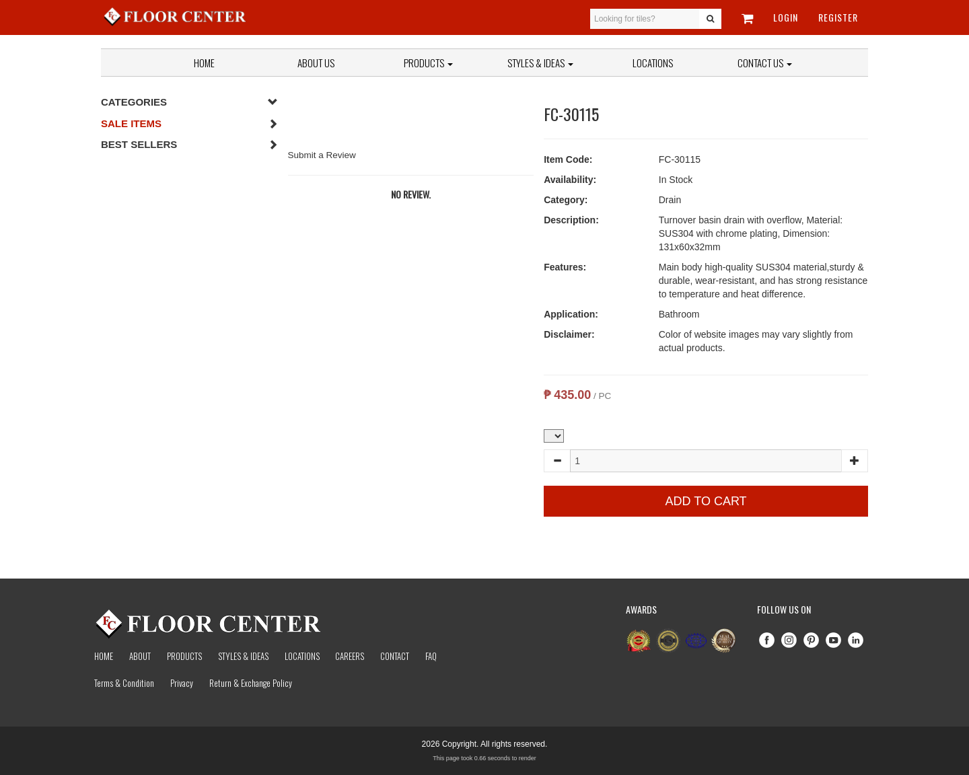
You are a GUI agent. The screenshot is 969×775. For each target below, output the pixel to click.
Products (428, 62)
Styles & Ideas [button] (540, 62)
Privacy (181, 683)
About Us (315, 62)
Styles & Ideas (243, 656)
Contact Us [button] (765, 62)
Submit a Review (322, 155)
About (140, 656)
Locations (653, 62)
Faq (431, 656)
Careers (349, 656)
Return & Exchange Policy (250, 683)
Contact (394, 656)
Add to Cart (706, 501)
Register (838, 17)
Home (204, 62)
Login (785, 17)
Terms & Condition (124, 683)
